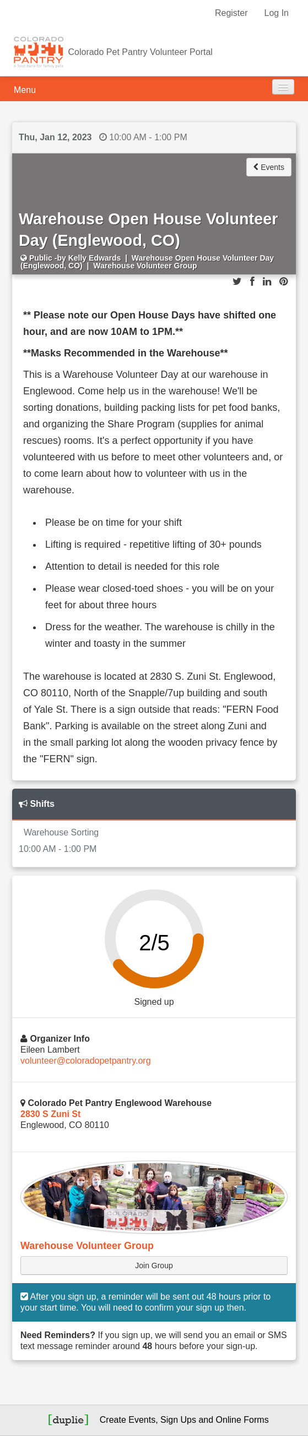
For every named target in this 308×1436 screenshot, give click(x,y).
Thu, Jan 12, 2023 (55, 137)
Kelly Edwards (94, 258)
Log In (276, 13)
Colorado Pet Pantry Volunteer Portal (140, 52)
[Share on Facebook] (252, 282)
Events (268, 167)
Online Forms (242, 1419)
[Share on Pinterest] (283, 282)
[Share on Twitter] (237, 282)
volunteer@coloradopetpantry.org (85, 1060)
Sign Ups (178, 1419)
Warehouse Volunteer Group (87, 1245)
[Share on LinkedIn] (267, 282)
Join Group (153, 1265)
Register (231, 13)
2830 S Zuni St (50, 1114)
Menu (25, 90)
